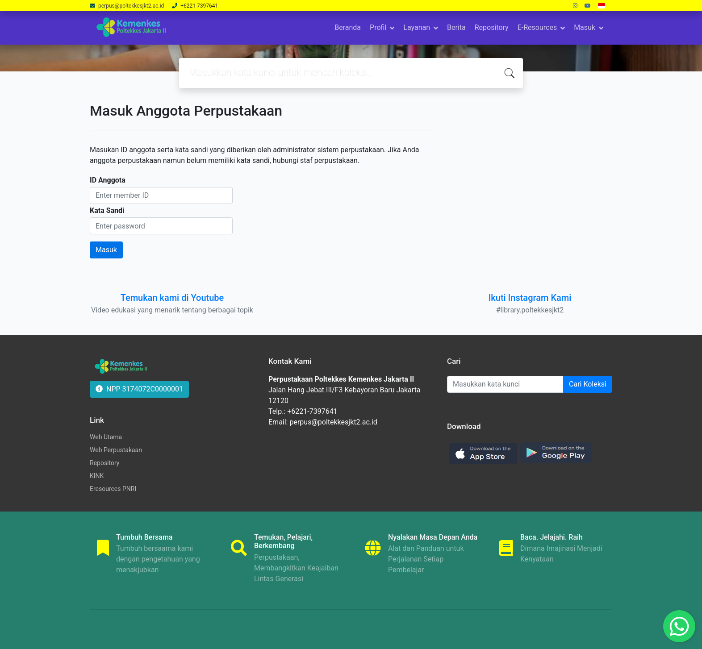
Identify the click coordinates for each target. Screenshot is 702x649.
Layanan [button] (416, 27)
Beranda (347, 27)
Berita (456, 27)
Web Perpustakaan (116, 449)
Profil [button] (378, 27)
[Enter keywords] (505, 384)
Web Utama (106, 437)
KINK (97, 475)
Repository (492, 27)
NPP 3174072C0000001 (139, 389)
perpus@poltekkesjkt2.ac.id (131, 6)
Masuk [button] (584, 27)
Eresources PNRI (113, 488)
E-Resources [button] (537, 27)
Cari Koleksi (587, 384)
